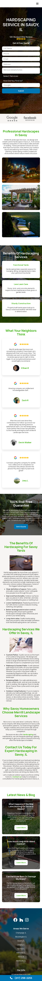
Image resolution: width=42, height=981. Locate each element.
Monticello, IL (21, 961)
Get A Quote (21, 526)
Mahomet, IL (21, 953)
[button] (37, 3)
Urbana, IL (21, 945)
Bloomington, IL (21, 937)
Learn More (21, 827)
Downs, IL (21, 941)
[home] (1, 3)
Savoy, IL (21, 957)
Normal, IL (21, 949)
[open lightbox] (21, 170)
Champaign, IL (21, 933)
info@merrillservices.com (21, 974)
